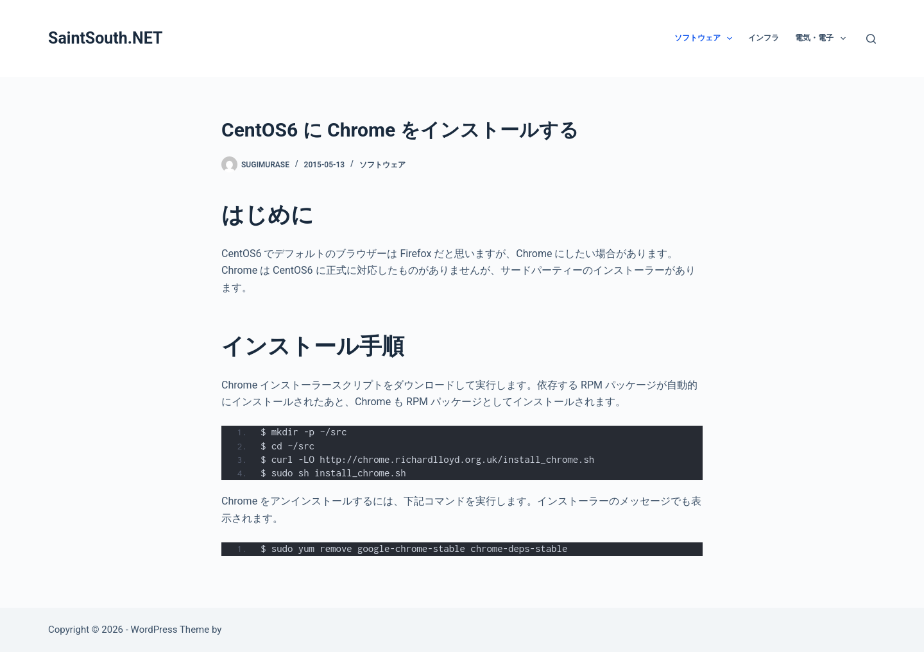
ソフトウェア (705, 38)
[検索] (871, 39)
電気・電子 (822, 38)
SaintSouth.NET (105, 38)
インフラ (763, 37)
